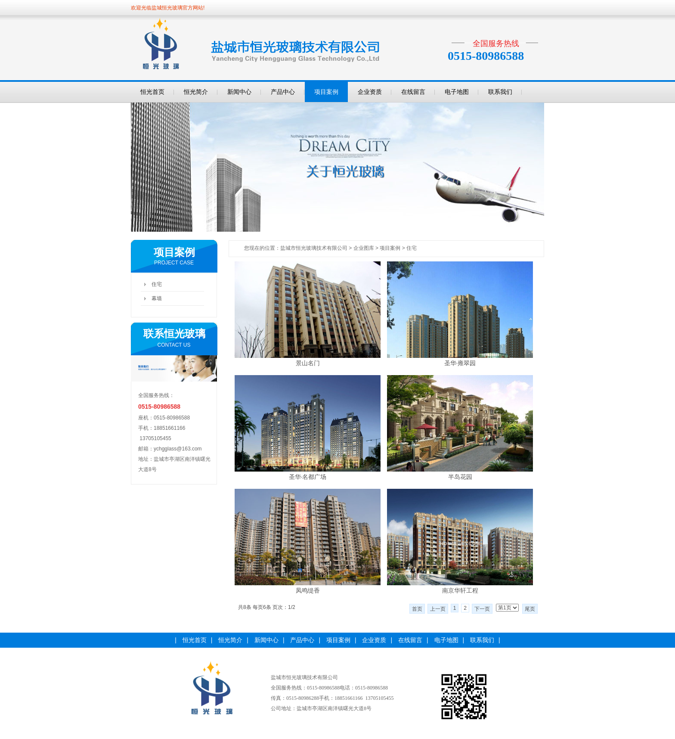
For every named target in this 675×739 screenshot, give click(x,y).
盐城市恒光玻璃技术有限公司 (313, 248)
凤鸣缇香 (308, 590)
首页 (417, 609)
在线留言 (413, 91)
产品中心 (283, 91)
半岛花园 (460, 476)
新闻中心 (239, 91)
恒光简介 (196, 91)
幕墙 (157, 298)
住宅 (157, 284)
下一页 (482, 609)
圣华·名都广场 (308, 476)
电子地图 (457, 91)
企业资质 (370, 91)
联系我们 (500, 91)
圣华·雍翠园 (460, 363)
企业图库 (363, 248)
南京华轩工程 (460, 590)
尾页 (530, 609)
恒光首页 (152, 91)
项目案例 (326, 91)
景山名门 (308, 363)
